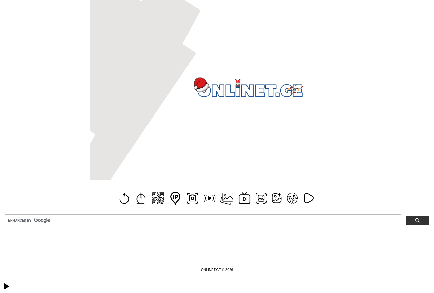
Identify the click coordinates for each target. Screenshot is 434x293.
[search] (202, 220)
